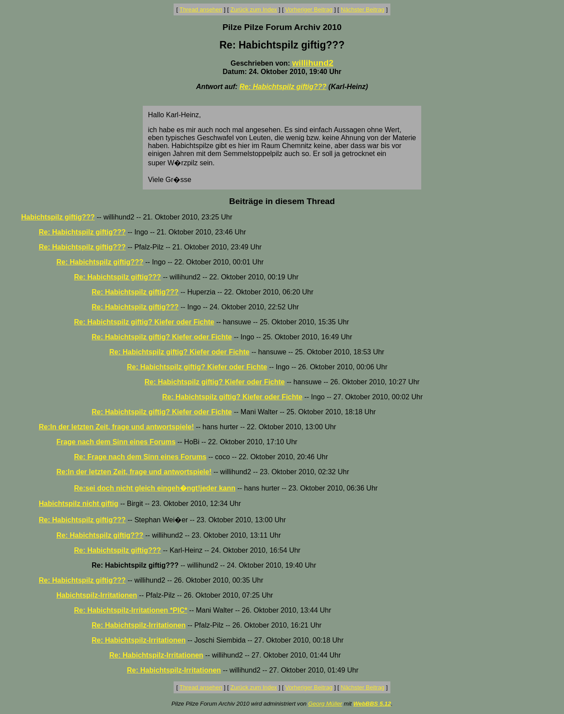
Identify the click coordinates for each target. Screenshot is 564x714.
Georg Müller (325, 703)
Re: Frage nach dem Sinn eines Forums (140, 457)
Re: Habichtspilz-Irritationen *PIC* (130, 610)
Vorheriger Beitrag (308, 9)
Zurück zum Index (253, 9)
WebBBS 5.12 (372, 703)
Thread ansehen (200, 9)
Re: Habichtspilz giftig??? (283, 86)
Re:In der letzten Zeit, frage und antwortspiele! (116, 427)
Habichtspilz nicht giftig (78, 503)
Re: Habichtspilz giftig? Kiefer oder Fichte (144, 322)
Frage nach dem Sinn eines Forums (115, 442)
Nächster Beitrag (362, 9)
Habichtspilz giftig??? (58, 217)
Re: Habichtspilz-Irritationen (139, 625)
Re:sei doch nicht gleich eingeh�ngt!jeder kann (154, 488)
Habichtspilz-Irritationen (96, 595)
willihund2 (313, 62)
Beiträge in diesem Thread (282, 201)
